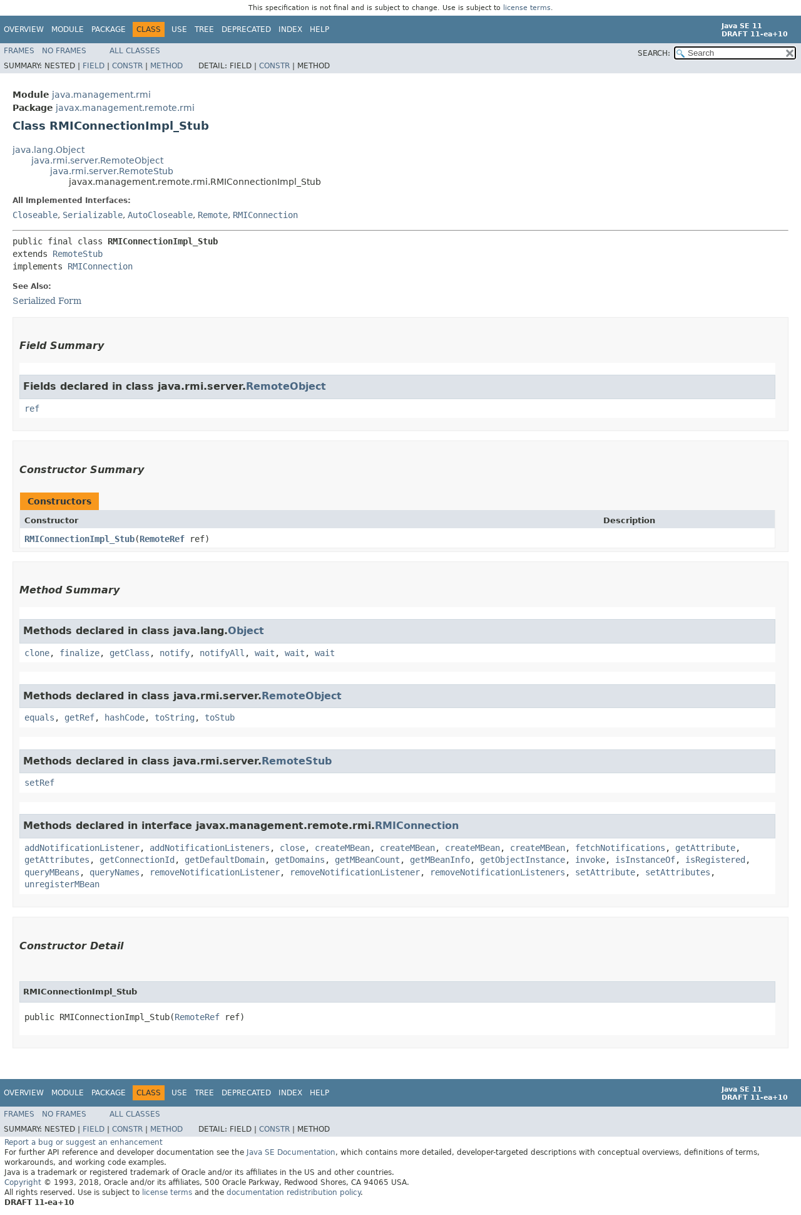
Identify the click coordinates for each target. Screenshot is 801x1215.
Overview (24, 29)
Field (94, 65)
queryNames (114, 872)
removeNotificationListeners (497, 872)
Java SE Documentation (291, 1152)
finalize (79, 653)
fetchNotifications (620, 848)
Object (246, 631)
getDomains (300, 860)
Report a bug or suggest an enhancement (83, 1142)
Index (290, 29)
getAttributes (56, 860)
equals (39, 717)
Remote (213, 215)
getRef (79, 717)
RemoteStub (78, 254)
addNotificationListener (82, 848)
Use (179, 29)
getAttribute (705, 848)
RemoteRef (162, 539)
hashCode (125, 717)
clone (36, 653)
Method (166, 65)
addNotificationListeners (210, 848)
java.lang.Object (48, 150)
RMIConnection (265, 215)
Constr (127, 65)
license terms (527, 8)
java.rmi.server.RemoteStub (111, 171)
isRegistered (715, 860)
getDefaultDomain (225, 860)
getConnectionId (137, 860)
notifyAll (222, 653)
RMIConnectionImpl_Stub (79, 539)
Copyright (22, 1182)
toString (175, 717)
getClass (130, 653)
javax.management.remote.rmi (125, 108)
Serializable (93, 215)
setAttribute (605, 872)
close (292, 848)
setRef (39, 783)
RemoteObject (286, 386)
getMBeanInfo (440, 860)
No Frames (64, 50)
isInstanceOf (645, 860)
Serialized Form (47, 301)
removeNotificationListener (215, 872)
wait (265, 653)
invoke (590, 860)
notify (175, 653)
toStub (220, 717)
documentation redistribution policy (293, 1192)
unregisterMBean (61, 884)
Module (67, 29)
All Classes (135, 50)
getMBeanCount (367, 860)
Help (319, 29)
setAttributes (677, 872)
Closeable (35, 215)
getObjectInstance (522, 860)
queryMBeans (51, 872)
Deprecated (246, 29)
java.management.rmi (101, 95)
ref (31, 409)
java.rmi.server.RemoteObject (97, 160)
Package (108, 29)
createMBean (342, 848)
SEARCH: (654, 53)
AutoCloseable (160, 215)
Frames (19, 50)
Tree (204, 29)
